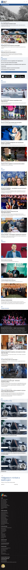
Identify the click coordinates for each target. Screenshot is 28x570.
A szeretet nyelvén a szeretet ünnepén (14, 428)
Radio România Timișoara (4, 520)
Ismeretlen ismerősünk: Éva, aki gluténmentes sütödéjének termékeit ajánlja (14, 446)
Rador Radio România (3, 541)
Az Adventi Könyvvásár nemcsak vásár (14, 360)
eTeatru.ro (2, 508)
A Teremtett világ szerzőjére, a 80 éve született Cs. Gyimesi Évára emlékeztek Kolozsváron (14, 392)
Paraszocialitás (14, 66)
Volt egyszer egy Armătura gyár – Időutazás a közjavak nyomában (14, 375)
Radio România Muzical (4, 502)
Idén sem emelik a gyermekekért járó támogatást (14, 63)
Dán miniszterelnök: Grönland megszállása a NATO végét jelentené (14, 61)
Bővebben (2, 358)
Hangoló (2, 44)
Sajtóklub (2, 350)
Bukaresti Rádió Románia (4, 521)
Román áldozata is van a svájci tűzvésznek (14, 70)
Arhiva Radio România (3, 529)
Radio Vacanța (3, 524)
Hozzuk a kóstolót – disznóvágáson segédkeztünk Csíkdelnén (14, 228)
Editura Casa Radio (3, 528)
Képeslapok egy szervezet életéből (14, 53)
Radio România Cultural (4, 501)
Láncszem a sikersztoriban (14, 293)
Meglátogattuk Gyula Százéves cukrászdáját (14, 39)
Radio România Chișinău (4, 506)
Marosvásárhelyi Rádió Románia (5, 523)
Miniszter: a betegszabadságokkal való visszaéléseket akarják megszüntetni (14, 64)
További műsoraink (5, 308)
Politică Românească (3, 530)
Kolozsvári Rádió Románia (4, 522)
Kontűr (2, 326)
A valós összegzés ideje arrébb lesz (14, 272)
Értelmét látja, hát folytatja (14, 252)
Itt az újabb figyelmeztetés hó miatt (14, 16)
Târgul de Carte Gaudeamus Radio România (6, 527)
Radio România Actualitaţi (4, 499)
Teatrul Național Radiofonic (4, 507)
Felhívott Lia (14, 464)
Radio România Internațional (4, 504)
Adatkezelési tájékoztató (5, 558)
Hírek (1, 22)
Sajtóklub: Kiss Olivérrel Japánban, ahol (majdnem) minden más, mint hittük (14, 345)
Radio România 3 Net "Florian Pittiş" (5, 505)
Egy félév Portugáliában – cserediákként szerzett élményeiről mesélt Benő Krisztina (14, 182)
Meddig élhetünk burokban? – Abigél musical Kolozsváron (14, 322)
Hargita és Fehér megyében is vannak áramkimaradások (14, 68)
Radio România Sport (3, 503)
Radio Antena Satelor (3, 500)
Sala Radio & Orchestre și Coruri (5, 544)
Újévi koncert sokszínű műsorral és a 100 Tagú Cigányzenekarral (14, 206)
